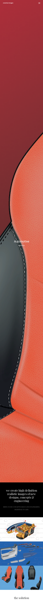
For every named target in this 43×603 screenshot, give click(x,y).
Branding (22, 245)
